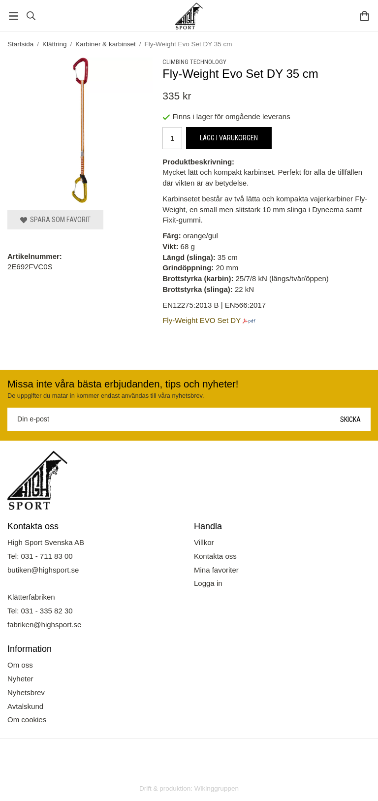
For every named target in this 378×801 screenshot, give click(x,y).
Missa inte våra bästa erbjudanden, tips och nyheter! (122, 384)
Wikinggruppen (216, 788)
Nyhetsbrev (26, 692)
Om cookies (26, 719)
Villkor (204, 542)
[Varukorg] (364, 16)
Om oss (20, 665)
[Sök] (30, 15)
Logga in (208, 583)
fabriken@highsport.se (44, 624)
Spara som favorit (55, 220)
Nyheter (20, 678)
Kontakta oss (215, 556)
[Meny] (13, 16)
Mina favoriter (216, 570)
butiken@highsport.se (43, 570)
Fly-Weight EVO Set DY (201, 320)
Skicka (350, 419)
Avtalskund (25, 706)
